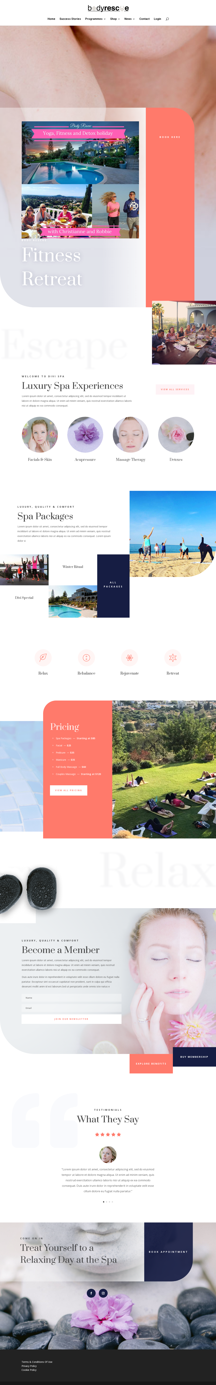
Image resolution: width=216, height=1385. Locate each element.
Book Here (170, 137)
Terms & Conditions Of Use (37, 1361)
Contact (144, 19)
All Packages (113, 584)
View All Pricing (68, 790)
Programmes (94, 19)
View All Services (175, 389)
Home (51, 19)
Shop (113, 19)
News (128, 19)
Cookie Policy (29, 1369)
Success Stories (70, 19)
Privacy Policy (29, 1366)
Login (157, 19)
